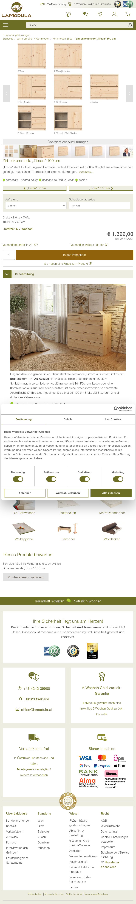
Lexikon (74, 885)
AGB (104, 818)
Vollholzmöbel (24, 36)
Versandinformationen (83, 854)
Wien (41, 818)
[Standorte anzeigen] (100, 14)
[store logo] (18, 10)
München (44, 846)
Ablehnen (25, 492)
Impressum (108, 845)
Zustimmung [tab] (24, 419)
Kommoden (42, 36)
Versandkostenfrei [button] (34, 747)
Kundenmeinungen (18, 818)
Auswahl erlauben (68, 492)
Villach (42, 835)
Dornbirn (43, 840)
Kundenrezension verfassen (25, 575)
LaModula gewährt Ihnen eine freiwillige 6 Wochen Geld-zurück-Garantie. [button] (101, 706)
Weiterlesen (85, 170)
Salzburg (43, 829)
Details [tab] (68, 419)
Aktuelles (12, 835)
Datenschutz (109, 829)
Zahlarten (75, 849)
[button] (53, 4)
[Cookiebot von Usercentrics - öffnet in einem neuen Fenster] (116, 409)
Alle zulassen (111, 492)
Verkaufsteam (14, 829)
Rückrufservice (34, 697)
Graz (41, 824)
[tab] (68, 272)
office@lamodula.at (34, 708)
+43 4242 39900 (34, 686)
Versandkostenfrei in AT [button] (18, 242)
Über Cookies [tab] (112, 419)
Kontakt (11, 824)
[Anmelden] (114, 14)
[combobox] (77, 25)
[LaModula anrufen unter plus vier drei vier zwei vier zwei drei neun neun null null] (68, 14)
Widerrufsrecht (110, 824)
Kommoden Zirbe (62, 36)
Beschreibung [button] (24, 272)
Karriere (11, 840)
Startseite (8, 36)
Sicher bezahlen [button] (102, 747)
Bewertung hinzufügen (15, 34)
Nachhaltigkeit (78, 859)
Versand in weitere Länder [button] (87, 242)
